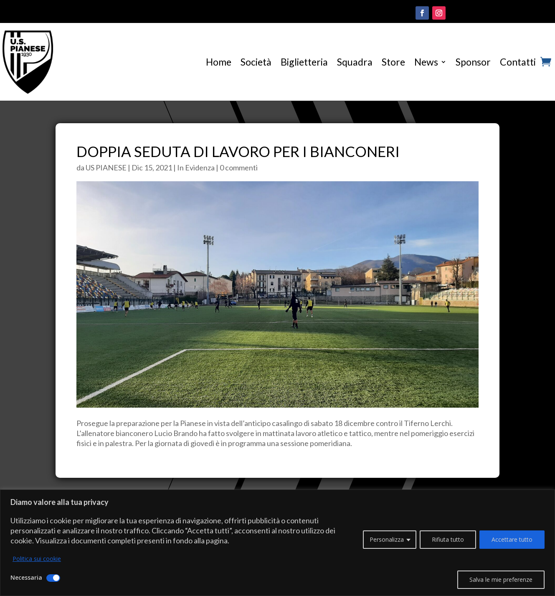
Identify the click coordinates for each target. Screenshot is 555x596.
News (426, 62)
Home (218, 62)
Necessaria (26, 577)
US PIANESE (106, 167)
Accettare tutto (512, 539)
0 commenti (239, 167)
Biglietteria (304, 62)
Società (256, 62)
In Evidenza (196, 167)
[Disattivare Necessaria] (53, 578)
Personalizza (387, 539)
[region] (277, 542)
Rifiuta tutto (448, 539)
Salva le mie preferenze (500, 579)
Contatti (518, 62)
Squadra (355, 62)
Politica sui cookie (37, 559)
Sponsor (473, 62)
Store (393, 62)
